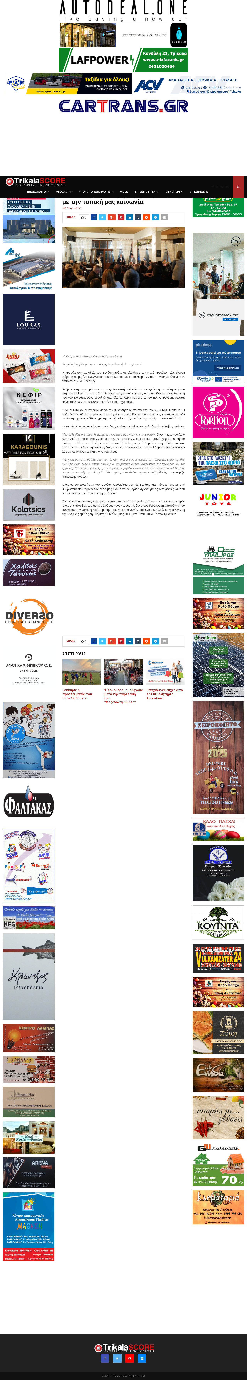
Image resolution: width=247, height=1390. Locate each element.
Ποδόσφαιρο (36, 192)
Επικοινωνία (199, 192)
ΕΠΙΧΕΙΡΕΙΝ (172, 192)
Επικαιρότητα (145, 192)
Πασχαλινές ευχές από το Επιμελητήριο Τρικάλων (164, 704)
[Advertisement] (123, 147)
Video (124, 192)
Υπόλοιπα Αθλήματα (94, 192)
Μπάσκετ (62, 192)
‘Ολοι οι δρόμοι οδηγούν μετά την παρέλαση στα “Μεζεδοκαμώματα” (123, 706)
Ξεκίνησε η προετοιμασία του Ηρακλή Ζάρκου (77, 704)
